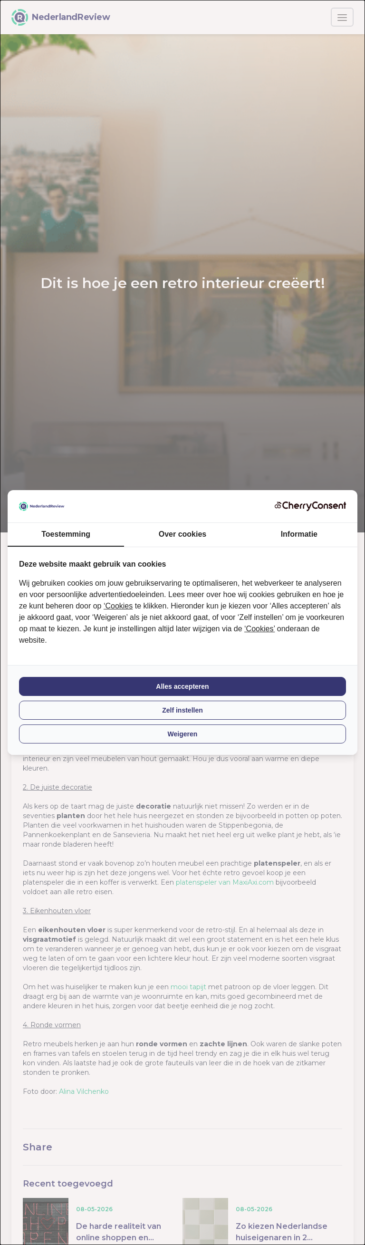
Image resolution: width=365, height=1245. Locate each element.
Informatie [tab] (299, 534)
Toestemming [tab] (65, 534)
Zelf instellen (182, 710)
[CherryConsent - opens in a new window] (310, 506)
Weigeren (183, 734)
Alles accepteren (182, 686)
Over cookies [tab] (183, 534)
